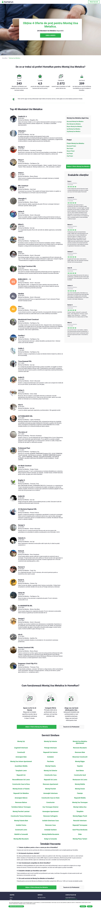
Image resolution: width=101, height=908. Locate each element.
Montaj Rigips (80, 761)
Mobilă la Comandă (21, 834)
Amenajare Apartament (50, 811)
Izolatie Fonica (21, 825)
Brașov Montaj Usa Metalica (74, 126)
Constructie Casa (51, 775)
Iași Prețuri (70, 153)
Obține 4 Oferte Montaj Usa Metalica (78, 166)
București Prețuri (71, 146)
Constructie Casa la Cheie (50, 798)
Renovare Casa (50, 825)
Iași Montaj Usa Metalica (73, 129)
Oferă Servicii (94, 2)
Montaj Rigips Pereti (80, 816)
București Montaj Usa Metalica (75, 121)
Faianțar (80, 793)
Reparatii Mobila (80, 798)
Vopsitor (80, 766)
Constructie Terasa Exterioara (21, 816)
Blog (11, 899)
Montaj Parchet (50, 789)
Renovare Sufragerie (50, 816)
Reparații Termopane (80, 825)
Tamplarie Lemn (21, 770)
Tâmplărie (79, 811)
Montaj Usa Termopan (80, 802)
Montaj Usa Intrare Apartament (21, 761)
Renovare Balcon (21, 802)
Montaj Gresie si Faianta (21, 789)
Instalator (50, 757)
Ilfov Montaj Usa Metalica (74, 124)
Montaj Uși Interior (50, 741)
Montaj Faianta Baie (21, 820)
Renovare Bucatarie (80, 748)
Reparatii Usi (21, 775)
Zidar (80, 834)
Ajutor (11, 897)
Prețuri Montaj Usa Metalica (75, 143)
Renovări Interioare (80, 820)
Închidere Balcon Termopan (21, 807)
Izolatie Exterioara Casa (50, 820)
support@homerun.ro (70, 897)
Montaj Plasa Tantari (80, 839)
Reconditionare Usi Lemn (21, 779)
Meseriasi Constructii (79, 757)
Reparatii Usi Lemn (50, 779)
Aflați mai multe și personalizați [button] (16, 906)
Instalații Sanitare (50, 830)
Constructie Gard (80, 775)
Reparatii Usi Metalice (21, 793)
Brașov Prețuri (71, 151)
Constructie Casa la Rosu (21, 784)
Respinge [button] (83, 906)
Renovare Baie (80, 752)
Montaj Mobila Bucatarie (50, 834)
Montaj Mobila (80, 784)
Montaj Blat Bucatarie (21, 839)
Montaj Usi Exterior (50, 770)
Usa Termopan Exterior (51, 807)
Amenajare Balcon (21, 798)
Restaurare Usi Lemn (80, 779)
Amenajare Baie (21, 757)
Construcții (21, 752)
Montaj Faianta (50, 766)
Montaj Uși (21, 741)
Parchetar (50, 761)
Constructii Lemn (21, 830)
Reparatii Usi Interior (50, 752)
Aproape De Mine (42, 897)
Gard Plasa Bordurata (79, 830)
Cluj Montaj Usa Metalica (73, 131)
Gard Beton (80, 770)
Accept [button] (89, 906)
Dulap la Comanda (50, 839)
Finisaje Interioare (50, 748)
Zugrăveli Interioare (21, 748)
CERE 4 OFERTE (50, 35)
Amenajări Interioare (50, 793)
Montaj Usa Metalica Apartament (80, 742)
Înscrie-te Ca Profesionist (71, 727)
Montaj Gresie (80, 789)
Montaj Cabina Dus (79, 807)
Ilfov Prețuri (70, 148)
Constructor (50, 802)
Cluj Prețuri (70, 156)
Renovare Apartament (50, 784)
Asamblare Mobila (21, 766)
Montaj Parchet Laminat (21, 811)
